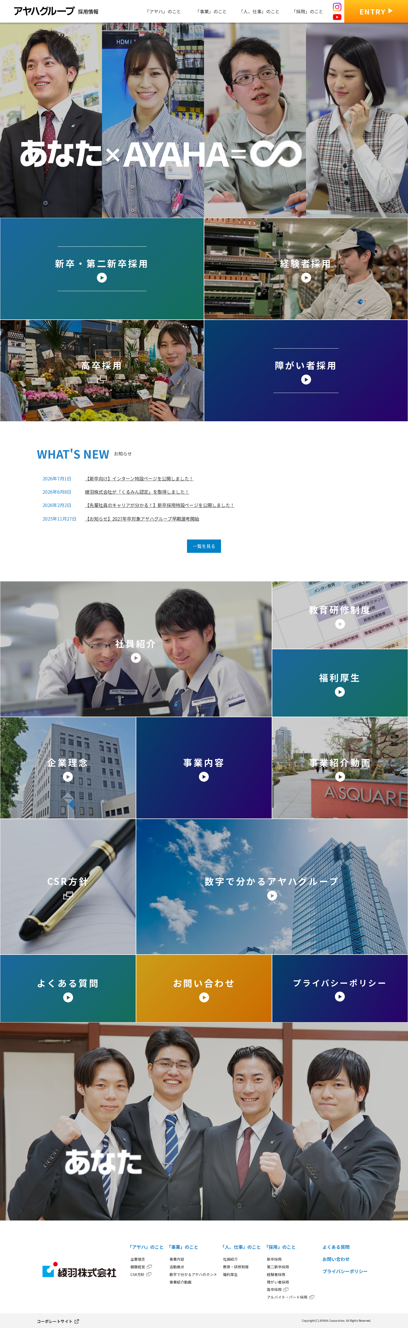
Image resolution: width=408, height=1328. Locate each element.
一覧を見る (204, 546)
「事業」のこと (182, 1246)
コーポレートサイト (55, 1321)
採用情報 (56, 11)
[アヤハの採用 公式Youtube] (337, 17)
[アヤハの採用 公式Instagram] (337, 7)
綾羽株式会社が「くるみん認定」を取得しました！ (137, 491)
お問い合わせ (336, 1259)
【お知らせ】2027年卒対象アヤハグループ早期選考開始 (142, 518)
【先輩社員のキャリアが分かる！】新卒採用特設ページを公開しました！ (160, 505)
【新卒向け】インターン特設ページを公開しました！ (139, 478)
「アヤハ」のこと (146, 1246)
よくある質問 (336, 1246)
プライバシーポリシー (345, 1271)
